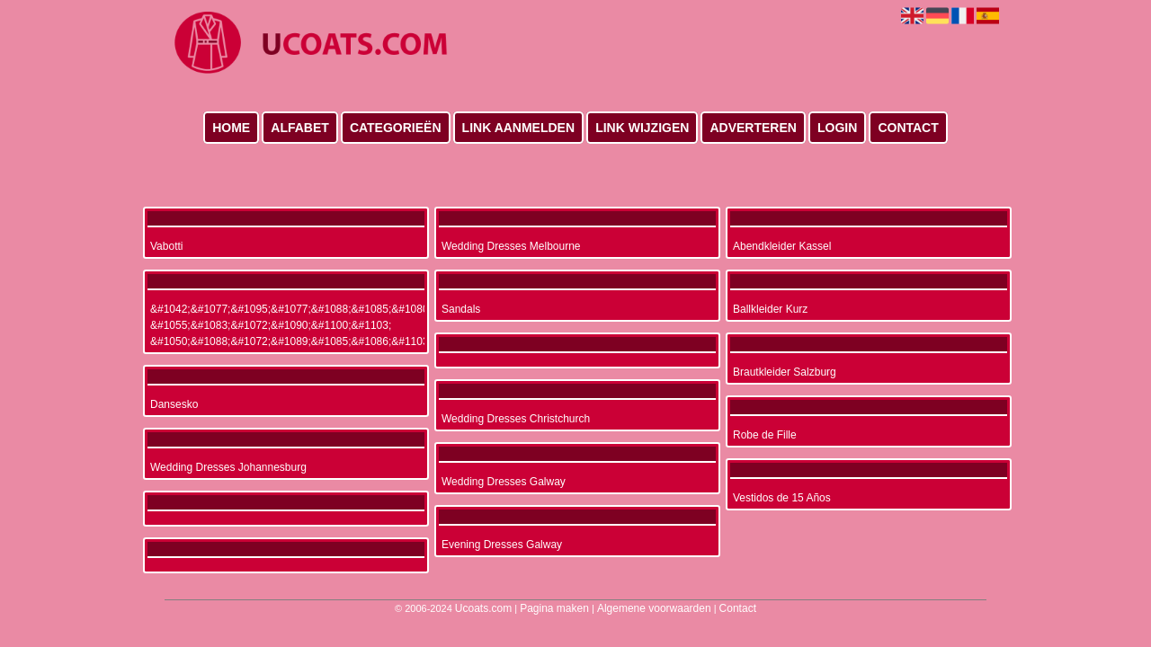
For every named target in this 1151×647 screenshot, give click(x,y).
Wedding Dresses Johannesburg (228, 467)
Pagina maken (554, 608)
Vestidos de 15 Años (782, 498)
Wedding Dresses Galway (504, 481)
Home (231, 127)
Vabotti (166, 246)
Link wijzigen (642, 127)
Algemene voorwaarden (654, 608)
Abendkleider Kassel (782, 246)
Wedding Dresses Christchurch (516, 418)
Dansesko (174, 404)
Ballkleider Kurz (770, 309)
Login (837, 127)
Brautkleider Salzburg (784, 372)
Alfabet (300, 127)
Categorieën (396, 127)
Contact (908, 127)
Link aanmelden (518, 127)
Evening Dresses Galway (502, 544)
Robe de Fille (765, 435)
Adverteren (752, 127)
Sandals (461, 309)
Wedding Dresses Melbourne (511, 246)
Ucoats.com (483, 608)
